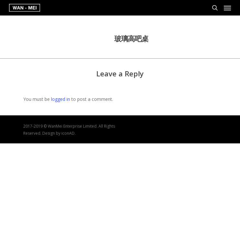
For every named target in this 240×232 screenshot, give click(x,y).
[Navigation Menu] (227, 8)
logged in (60, 99)
